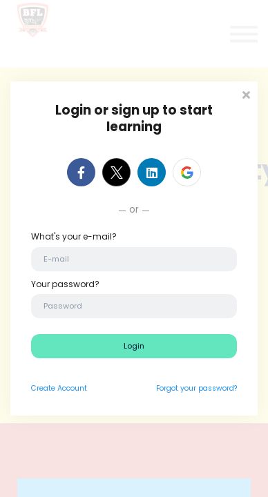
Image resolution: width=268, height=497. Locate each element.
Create (43, 388)
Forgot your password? (196, 388)
